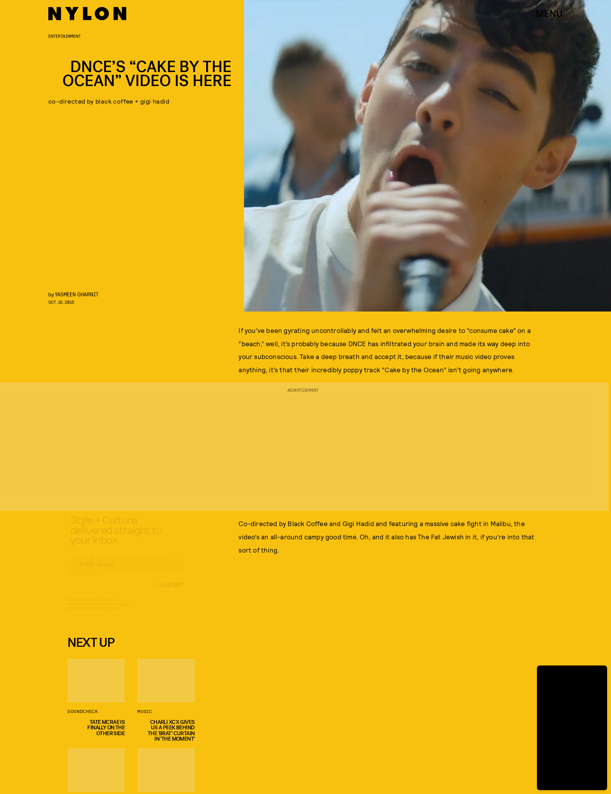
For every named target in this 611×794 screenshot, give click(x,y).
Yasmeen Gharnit (77, 294)
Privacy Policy (106, 615)
